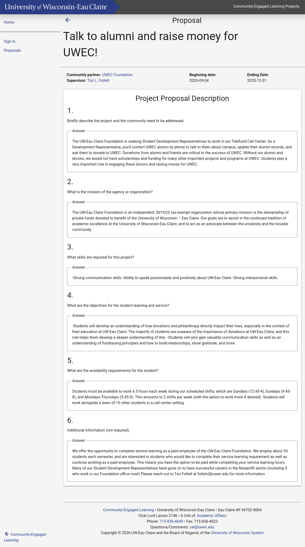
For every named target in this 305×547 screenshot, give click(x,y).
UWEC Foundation (117, 75)
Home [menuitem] (9, 22)
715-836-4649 (171, 521)
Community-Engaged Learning (25, 536)
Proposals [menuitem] (12, 50)
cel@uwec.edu (202, 527)
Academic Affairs (211, 515)
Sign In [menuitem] (9, 41)
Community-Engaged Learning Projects (266, 6)
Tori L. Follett (98, 80)
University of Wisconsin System (237, 533)
